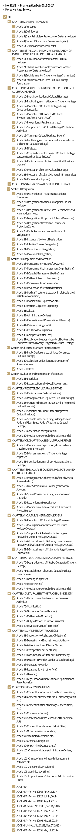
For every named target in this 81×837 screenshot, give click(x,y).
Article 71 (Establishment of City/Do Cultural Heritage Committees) (43, 572)
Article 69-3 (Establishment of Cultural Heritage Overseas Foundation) (45, 551)
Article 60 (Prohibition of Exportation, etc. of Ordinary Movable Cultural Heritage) (43, 446)
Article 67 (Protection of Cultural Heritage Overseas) (42, 520)
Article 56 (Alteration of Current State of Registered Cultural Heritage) (42, 412)
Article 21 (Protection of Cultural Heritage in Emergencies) (46, 174)
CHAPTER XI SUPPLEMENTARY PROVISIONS (35, 630)
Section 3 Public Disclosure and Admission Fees (35, 348)
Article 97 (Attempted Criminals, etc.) (35, 736)
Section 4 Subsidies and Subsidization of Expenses (37, 374)
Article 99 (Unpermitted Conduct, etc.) (36, 745)
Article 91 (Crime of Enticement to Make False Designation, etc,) (46, 698)
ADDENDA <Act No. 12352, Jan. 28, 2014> (37, 816)
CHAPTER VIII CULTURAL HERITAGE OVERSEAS (37, 515)
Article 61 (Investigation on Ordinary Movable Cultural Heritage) (43, 463)
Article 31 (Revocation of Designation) (35, 249)
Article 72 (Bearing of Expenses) (32, 579)
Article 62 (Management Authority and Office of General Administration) (44, 479)
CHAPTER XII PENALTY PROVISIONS (30, 687)
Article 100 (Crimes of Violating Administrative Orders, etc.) (44, 752)
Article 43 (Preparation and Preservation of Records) (43, 320)
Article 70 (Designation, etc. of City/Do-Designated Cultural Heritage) (46, 564)
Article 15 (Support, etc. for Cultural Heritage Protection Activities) (44, 128)
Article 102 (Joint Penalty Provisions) (35, 767)
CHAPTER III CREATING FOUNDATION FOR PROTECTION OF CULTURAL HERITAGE (43, 89)
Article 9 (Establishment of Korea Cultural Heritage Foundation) (42, 81)
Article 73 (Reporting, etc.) (29, 584)
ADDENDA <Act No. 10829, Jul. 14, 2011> (36, 796)
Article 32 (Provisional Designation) (34, 254)
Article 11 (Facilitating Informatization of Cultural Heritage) (46, 101)
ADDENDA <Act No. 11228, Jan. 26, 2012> (37, 811)
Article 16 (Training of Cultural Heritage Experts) (40, 135)
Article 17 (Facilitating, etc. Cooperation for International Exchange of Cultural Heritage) (45, 142)
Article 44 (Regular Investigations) (33, 325)
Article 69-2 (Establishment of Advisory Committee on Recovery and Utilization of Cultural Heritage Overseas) (44, 542)
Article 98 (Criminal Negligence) (32, 741)
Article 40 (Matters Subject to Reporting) (37, 306)
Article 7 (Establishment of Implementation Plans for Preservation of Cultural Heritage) (43, 68)
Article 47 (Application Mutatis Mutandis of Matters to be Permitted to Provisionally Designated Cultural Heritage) (45, 341)
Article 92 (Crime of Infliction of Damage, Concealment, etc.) (44, 706)
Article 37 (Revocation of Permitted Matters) (39, 288)
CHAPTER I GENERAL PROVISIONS (30, 22)
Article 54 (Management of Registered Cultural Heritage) (45, 398)
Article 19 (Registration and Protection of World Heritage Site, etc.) (45, 163)
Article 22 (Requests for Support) (33, 179)
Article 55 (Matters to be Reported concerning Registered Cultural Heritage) (45, 404)
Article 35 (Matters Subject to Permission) (37, 278)
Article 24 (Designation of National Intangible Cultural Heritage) (43, 203)
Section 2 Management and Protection (31, 259)
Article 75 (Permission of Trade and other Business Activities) (42, 599)
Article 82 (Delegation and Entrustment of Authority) (43, 640)
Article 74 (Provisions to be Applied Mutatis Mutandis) (43, 588)
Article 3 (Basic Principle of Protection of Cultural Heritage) (46, 36)
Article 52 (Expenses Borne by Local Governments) (42, 383)
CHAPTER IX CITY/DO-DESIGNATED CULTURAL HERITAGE (42, 558)
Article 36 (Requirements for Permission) (37, 283)
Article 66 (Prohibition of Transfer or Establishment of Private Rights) (43, 508)
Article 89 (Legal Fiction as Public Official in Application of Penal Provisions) (45, 680)
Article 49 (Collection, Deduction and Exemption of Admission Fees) (42, 362)
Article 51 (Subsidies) (27, 378)
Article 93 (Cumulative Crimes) (32, 713)
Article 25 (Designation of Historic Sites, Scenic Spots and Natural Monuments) (45, 211)
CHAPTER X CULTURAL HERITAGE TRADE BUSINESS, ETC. (42, 593)
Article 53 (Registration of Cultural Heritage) (38, 393)
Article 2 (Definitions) (27, 31)
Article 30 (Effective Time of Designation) (37, 244)
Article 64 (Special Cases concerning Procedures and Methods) (43, 495)
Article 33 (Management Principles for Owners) (40, 263)
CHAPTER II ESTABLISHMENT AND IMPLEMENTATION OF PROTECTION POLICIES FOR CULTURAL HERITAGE (42, 52)
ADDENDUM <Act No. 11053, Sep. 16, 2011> (38, 806)
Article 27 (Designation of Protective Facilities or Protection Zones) (40, 224)
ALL (10, 17)
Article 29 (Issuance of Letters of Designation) (39, 239)
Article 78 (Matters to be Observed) (34, 616)
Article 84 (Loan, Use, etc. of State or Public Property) (43, 655)
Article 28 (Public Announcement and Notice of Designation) (40, 232)
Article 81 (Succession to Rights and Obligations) (41, 635)
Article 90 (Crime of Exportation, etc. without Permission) (45, 692)
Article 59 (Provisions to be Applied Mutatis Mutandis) (43, 435)
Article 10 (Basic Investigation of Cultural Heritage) (42, 96)
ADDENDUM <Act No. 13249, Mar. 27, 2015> (38, 825)
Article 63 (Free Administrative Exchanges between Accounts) (42, 487)
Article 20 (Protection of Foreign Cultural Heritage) (42, 169)
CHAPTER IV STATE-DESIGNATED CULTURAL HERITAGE (41, 184)
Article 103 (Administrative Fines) (33, 771)
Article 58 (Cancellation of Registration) (36, 431)
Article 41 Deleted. (25, 310)
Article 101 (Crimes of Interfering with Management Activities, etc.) (42, 760)
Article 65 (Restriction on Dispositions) (36, 502)
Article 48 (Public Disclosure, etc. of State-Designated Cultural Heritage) (43, 354)
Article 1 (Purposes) (26, 26)
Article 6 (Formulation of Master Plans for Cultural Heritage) (41, 60)
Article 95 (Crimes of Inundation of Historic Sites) (41, 726)
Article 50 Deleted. (25, 369)
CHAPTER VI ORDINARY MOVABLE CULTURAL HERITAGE (41, 440)
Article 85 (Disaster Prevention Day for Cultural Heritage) (45, 660)
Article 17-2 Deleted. (26, 148)
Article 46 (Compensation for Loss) (34, 335)
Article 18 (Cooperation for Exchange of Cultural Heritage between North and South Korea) (45, 154)
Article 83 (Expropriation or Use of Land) (36, 650)
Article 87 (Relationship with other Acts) (36, 669)
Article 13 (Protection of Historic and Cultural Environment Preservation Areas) (39, 115)
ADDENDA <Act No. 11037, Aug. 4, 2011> (36, 801)
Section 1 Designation (22, 189)
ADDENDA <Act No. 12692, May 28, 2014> (37, 820)
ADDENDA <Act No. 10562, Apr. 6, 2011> (36, 791)
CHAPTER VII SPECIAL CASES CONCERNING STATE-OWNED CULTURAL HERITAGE (43, 471)
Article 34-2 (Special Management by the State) (40, 273)
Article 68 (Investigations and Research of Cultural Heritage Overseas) (41, 526)
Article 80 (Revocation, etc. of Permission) (37, 626)
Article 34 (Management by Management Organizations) (45, 268)
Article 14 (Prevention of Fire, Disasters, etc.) (38, 122)
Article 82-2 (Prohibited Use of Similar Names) (39, 645)
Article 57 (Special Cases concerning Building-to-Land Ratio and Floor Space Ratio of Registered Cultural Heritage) (43, 422)
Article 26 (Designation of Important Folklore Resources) (45, 218)
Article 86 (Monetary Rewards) (32, 664)
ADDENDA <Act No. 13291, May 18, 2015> (37, 830)
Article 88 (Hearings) (26, 674)
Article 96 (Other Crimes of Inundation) (36, 731)
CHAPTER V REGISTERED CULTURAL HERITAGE (37, 388)
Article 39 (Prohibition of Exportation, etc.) (37, 301)
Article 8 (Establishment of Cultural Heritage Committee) (45, 75)
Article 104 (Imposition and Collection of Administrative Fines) (44, 778)
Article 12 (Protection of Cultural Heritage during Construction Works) (41, 107)
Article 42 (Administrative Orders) (33, 315)
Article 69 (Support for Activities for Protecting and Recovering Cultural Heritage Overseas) (42, 534)
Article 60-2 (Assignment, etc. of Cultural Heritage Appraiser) (41, 455)
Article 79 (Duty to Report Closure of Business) (40, 621)
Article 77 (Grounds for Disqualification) (36, 611)
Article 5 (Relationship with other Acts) (36, 46)
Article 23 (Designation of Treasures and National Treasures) (41, 195)
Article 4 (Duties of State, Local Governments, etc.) (42, 41)
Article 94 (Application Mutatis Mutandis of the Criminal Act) (44, 719)
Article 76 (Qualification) (28, 606)
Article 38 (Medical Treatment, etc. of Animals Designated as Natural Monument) (45, 294)
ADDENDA (21, 787)
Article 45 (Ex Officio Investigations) (34, 330)
